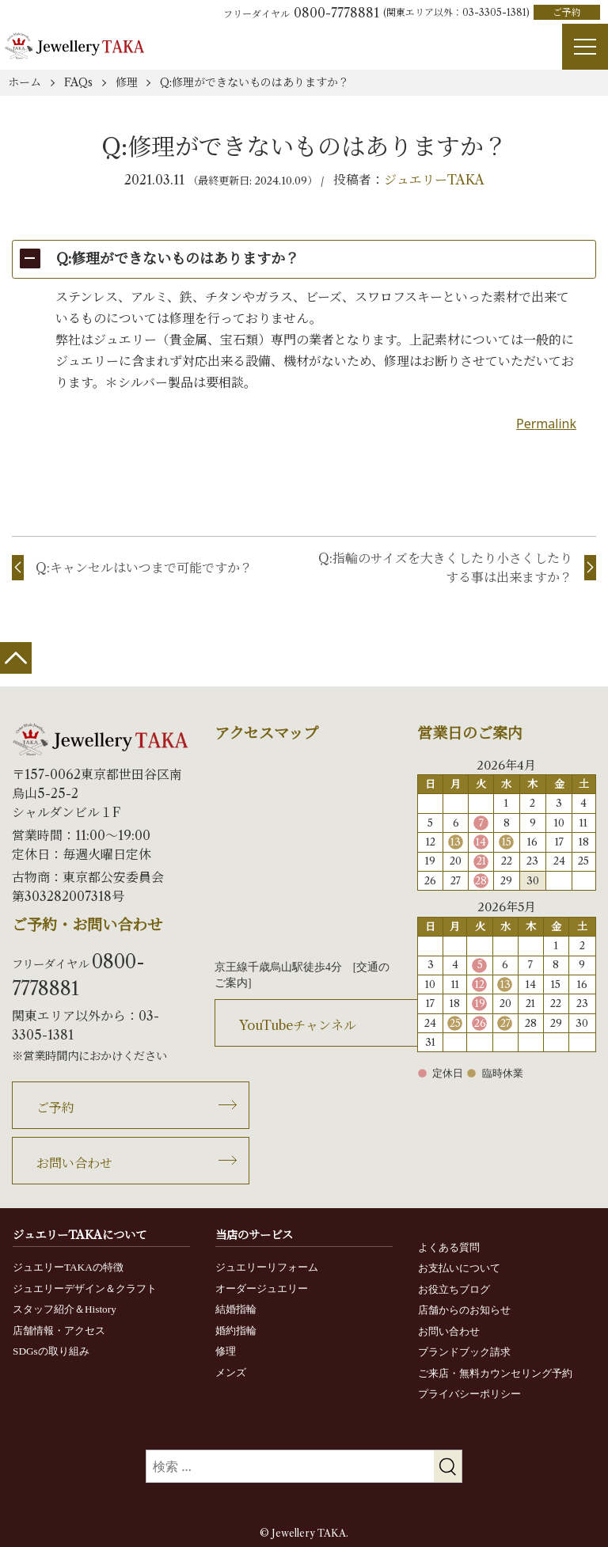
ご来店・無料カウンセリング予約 (495, 1373)
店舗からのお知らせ (464, 1310)
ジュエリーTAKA (434, 180)
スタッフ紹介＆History (64, 1309)
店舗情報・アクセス (59, 1330)
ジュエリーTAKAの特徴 (68, 1267)
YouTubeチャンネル (297, 1025)
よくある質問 (449, 1247)
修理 (225, 1351)
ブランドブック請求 (464, 1352)
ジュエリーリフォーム (266, 1267)
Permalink (546, 423)
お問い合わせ (74, 1163)
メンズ (230, 1372)
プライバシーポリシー (469, 1394)
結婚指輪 (235, 1309)
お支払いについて (459, 1268)
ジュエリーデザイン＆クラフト (85, 1288)
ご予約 (567, 12)
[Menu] (585, 47)
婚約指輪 (235, 1330)
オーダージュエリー (261, 1288)
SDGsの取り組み (51, 1351)
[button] (304, 259)
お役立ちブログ (454, 1289)
